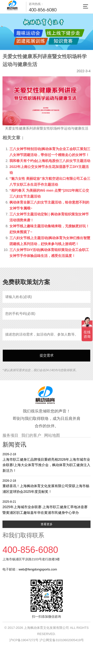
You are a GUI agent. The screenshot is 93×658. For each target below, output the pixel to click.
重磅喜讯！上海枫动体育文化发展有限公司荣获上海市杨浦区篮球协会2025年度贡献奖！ (46, 486)
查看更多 (47, 524)
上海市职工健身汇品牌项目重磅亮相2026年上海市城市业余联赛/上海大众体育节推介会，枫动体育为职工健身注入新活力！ (46, 462)
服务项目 (10, 435)
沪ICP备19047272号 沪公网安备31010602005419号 (46, 640)
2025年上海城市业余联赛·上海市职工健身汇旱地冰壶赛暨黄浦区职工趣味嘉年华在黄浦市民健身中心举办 (46, 507)
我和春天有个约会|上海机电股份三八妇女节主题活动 (49, 161)
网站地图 (52, 435)
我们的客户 (31, 435)
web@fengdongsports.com (38, 569)
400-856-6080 (43, 9)
